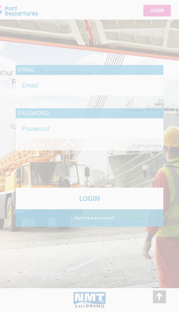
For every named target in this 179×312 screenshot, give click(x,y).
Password (33, 113)
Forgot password (147, 145)
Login (157, 10)
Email (26, 69)
